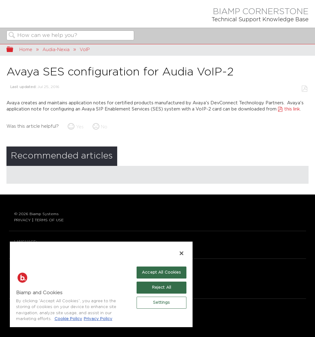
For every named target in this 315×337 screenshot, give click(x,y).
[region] (101, 284)
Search (12, 36)
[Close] (181, 253)
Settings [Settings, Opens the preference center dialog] (161, 303)
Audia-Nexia (56, 49)
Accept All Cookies (161, 273)
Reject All (161, 288)
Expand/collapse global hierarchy (13, 50)
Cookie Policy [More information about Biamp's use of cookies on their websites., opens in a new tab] (68, 319)
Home (25, 49)
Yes (80, 127)
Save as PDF (304, 89)
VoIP (85, 49)
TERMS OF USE (49, 220)
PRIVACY (22, 220)
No (104, 127)
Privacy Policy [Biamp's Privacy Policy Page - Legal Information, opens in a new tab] (98, 319)
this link (292, 109)
